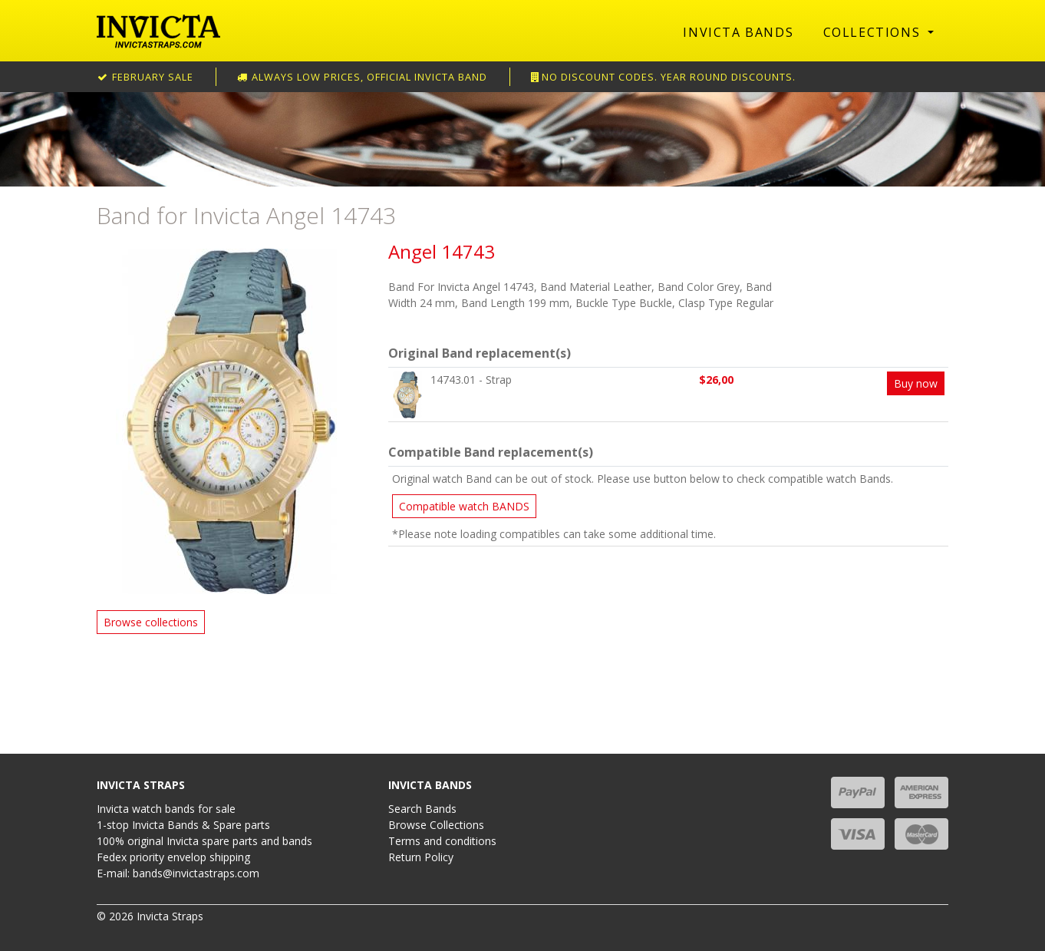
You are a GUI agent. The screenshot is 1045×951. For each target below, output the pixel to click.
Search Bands (422, 808)
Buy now (916, 383)
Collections (874, 32)
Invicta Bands (738, 32)
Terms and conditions (442, 841)
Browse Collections (436, 824)
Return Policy (420, 857)
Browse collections (151, 622)
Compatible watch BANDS (464, 506)
